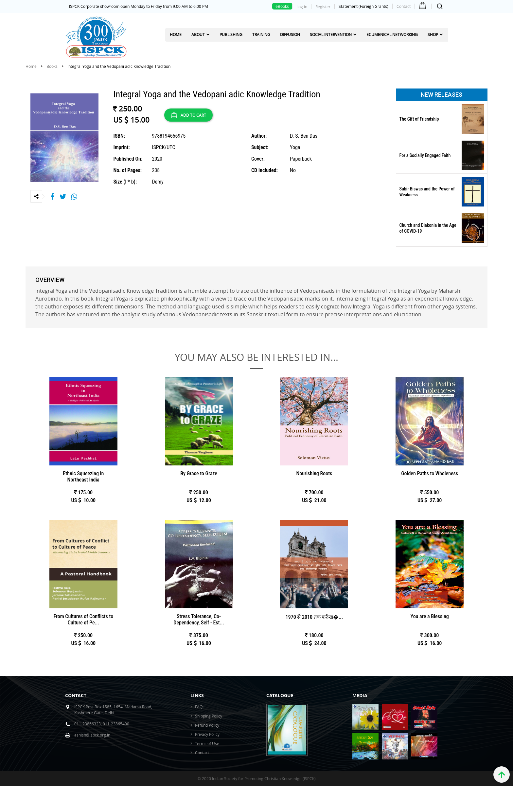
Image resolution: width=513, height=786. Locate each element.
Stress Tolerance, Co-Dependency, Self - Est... (198, 619)
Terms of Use (207, 743)
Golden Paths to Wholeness (429, 473)
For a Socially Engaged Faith (425, 155)
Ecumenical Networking (392, 34)
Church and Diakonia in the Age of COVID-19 (427, 228)
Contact (404, 6)
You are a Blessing (430, 616)
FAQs (199, 706)
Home (176, 34)
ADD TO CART (188, 115)
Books (52, 66)
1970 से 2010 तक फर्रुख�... (314, 617)
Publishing (231, 34)
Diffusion (290, 34)
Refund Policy (207, 725)
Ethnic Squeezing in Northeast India (83, 476)
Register (322, 6)
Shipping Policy (208, 715)
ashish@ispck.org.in (92, 734)
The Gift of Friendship (419, 119)
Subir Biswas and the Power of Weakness (427, 191)
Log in (301, 6)
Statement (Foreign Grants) (363, 6)
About (198, 34)
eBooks (282, 6)
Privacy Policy (207, 734)
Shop (433, 34)
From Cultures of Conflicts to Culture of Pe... (83, 619)
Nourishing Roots (314, 473)
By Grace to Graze (198, 473)
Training (261, 34)
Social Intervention (331, 34)
